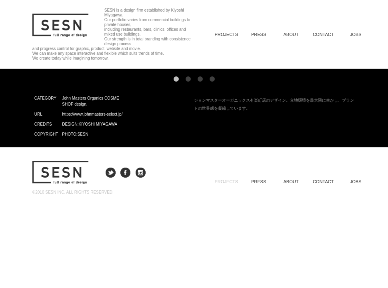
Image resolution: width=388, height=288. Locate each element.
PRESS (258, 34)
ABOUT (291, 34)
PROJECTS (226, 181)
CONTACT (323, 34)
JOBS (356, 34)
